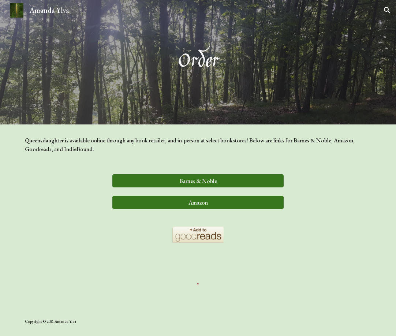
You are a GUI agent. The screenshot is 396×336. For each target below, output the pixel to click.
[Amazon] (198, 202)
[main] (198, 62)
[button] (387, 10)
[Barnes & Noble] (198, 181)
